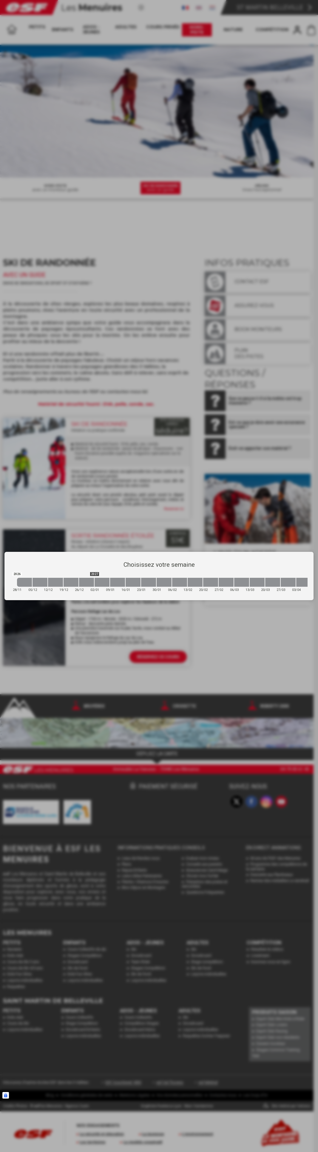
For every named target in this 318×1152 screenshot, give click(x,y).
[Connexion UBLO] (5, 1095)
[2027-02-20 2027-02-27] (210, 582)
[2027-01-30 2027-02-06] (164, 582)
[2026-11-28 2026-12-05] (24, 582)
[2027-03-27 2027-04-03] (288, 582)
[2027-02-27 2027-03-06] (226, 582)
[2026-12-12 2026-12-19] (55, 582)
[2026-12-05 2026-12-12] (40, 582)
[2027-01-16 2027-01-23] (133, 582)
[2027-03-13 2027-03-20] (257, 582)
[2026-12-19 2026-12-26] (71, 582)
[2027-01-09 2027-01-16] (117, 582)
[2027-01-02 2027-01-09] (102, 582)
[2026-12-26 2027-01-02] (86, 582)
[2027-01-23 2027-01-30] (148, 582)
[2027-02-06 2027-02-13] (179, 582)
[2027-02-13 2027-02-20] (195, 582)
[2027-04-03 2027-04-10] (303, 582)
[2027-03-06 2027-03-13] (241, 582)
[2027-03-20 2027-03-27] (272, 582)
